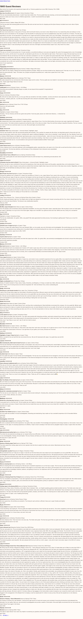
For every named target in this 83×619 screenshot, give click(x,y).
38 (3, 615)
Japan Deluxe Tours (5, 1)
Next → (6, 615)
